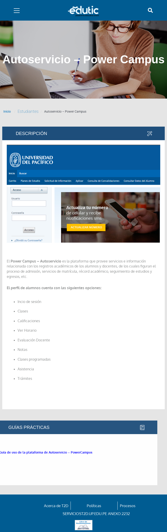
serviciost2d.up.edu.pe (85, 513)
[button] (150, 10)
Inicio (7, 111)
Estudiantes (28, 111)
